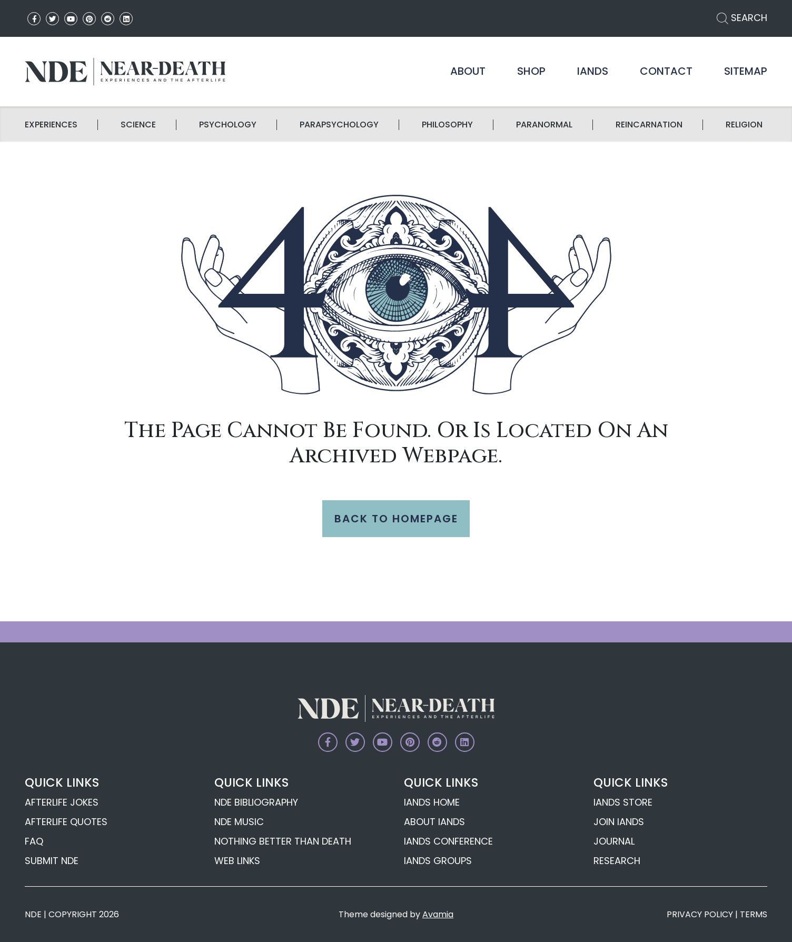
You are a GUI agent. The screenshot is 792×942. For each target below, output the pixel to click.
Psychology (227, 125)
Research (616, 860)
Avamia (437, 914)
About (468, 71)
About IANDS (434, 821)
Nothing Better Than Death (282, 841)
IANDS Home (432, 802)
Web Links (237, 860)
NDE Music (239, 821)
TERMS (753, 914)
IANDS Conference (448, 841)
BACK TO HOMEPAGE (396, 518)
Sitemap (745, 71)
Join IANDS (618, 821)
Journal (614, 841)
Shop (531, 71)
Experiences (51, 125)
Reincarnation (649, 125)
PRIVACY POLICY (700, 914)
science (138, 125)
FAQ (34, 841)
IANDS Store (622, 802)
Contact (666, 71)
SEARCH (742, 17)
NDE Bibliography (256, 802)
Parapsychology (339, 125)
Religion (744, 125)
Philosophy (447, 125)
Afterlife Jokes (61, 802)
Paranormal (544, 125)
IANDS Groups (438, 860)
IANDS (592, 71)
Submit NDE (51, 860)
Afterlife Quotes (66, 821)
